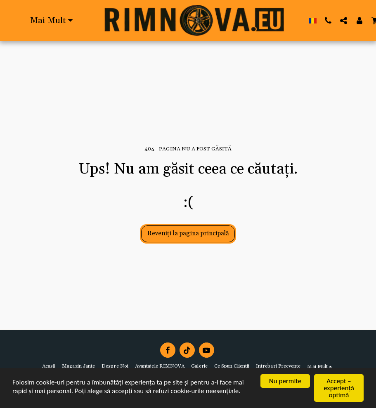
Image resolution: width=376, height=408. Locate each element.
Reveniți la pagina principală (188, 233)
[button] (328, 20)
